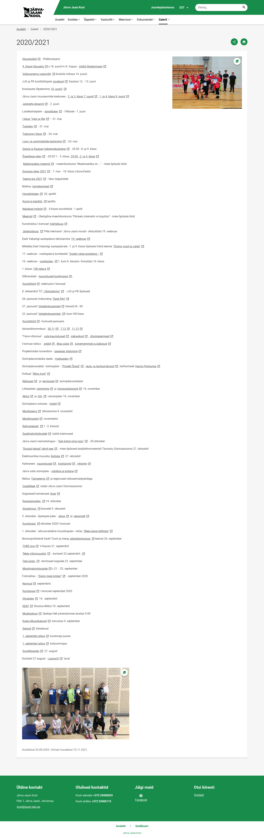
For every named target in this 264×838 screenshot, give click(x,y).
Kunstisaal (31, 523)
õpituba (58, 456)
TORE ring (30, 546)
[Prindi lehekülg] (244, 41)
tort (42, 396)
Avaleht (59, 19)
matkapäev (64, 358)
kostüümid (67, 463)
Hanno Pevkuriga (148, 366)
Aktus (28, 396)
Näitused (30, 381)
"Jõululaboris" (54, 291)
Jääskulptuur (33, 231)
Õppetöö (90, 19)
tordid (55, 403)
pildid (49, 343)
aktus (64, 516)
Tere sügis (31, 561)
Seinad (28, 628)
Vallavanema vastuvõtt (39, 74)
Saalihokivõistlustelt (37, 433)
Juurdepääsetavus (162, 7)
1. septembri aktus (35, 636)
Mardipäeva (31, 411)
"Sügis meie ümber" (52, 576)
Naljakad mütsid (34, 209)
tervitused (50, 381)
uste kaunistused (56, 336)
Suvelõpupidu (33, 651)
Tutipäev (29, 126)
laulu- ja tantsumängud (102, 366)
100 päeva (41, 269)
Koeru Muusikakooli (36, 621)
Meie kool (126, 19)
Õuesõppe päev (34, 156)
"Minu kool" (41, 373)
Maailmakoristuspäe (37, 568)
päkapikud (79, 336)
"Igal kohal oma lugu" (73, 441)
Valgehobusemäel (51, 306)
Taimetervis (40, 478)
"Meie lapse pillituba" (98, 531)
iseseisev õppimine (68, 351)
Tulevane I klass (34, 134)
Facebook (141, 797)
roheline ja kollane (64, 471)
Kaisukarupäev (34, 501)
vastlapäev (49, 261)
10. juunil (59, 89)
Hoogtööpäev (32, 194)
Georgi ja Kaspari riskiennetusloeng (46, 149)
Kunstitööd (31, 283)
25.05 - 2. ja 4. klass (85, 156)
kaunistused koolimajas (55, 276)
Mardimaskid (32, 418)
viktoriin (84, 463)
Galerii (164, 19)
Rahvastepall (32, 426)
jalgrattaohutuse (82, 538)
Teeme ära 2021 (34, 179)
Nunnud (29, 583)
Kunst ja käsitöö (34, 201)
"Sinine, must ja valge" (129, 246)
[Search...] (244, 7)
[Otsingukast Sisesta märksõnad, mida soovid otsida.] (221, 7)
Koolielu (74, 19)
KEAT (27, 606)
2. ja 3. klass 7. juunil (83, 96)
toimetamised (43, 186)
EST (184, 8)
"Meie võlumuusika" (36, 553)
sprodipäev (53, 111)
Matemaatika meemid (38, 164)
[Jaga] (234, 41)
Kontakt (199, 795)
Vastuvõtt (108, 19)
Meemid (29, 216)
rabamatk (82, 516)
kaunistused (47, 463)
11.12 (77, 328)
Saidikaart (141, 826)
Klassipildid (31, 59)
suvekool (60, 81)
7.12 (65, 328)
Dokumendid (146, 19)
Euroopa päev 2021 (36, 171)
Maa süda (64, 343)
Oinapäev (30, 598)
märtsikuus (59, 224)
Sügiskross (31, 508)
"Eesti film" (61, 298)
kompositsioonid (70, 388)
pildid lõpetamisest (93, 66)
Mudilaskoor (32, 613)
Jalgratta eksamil (35, 104)
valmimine (45, 388)
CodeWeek (31, 486)
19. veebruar (81, 239)
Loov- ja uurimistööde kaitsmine (44, 141)
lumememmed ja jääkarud (93, 343)
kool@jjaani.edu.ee (28, 807)
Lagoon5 (55, 658)
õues (55, 493)
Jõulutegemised (102, 336)
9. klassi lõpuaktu (35, 66)
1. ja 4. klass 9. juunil (114, 96)
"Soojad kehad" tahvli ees (40, 448)
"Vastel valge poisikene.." (86, 254)
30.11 (53, 328)
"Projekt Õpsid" (73, 366)
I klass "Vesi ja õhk (36, 119)
